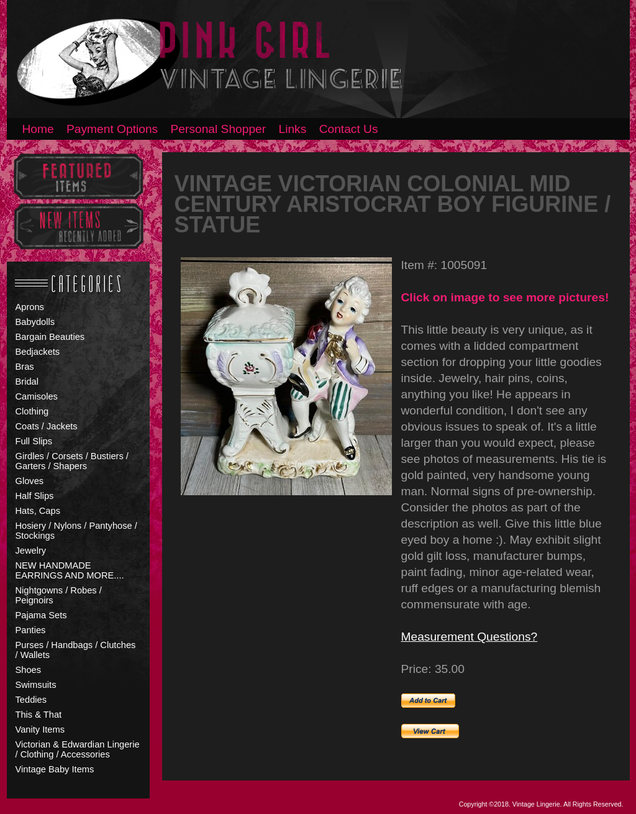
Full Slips (34, 441)
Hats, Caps (38, 511)
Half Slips (35, 496)
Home (38, 128)
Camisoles (37, 396)
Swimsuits (36, 685)
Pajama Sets (41, 615)
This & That (39, 715)
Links (293, 128)
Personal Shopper (218, 128)
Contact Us (348, 128)
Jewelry (31, 551)
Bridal (27, 381)
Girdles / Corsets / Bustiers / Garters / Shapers (72, 461)
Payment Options (112, 128)
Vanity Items (40, 729)
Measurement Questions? (469, 636)
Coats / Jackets (47, 426)
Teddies (31, 700)
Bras (25, 367)
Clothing (32, 411)
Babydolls (35, 322)
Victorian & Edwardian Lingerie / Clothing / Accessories (78, 749)
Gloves (30, 481)
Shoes (29, 670)
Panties (31, 630)
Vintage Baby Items (55, 769)
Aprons (30, 307)
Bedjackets (38, 352)
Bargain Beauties (50, 337)
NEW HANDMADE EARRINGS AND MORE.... (70, 570)
